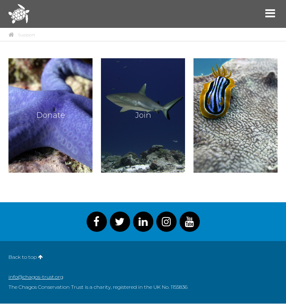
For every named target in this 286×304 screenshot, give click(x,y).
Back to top (25, 257)
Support (26, 35)
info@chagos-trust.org (35, 277)
